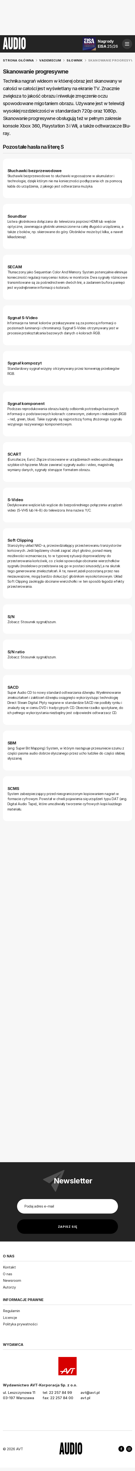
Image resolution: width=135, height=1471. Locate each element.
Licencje (10, 1317)
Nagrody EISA (108, 44)
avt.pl (85, 1397)
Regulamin (11, 1311)
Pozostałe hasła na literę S (33, 147)
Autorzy (9, 1287)
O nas (7, 1273)
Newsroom (12, 1280)
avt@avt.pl (90, 1392)
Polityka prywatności (20, 1324)
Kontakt (9, 1267)
